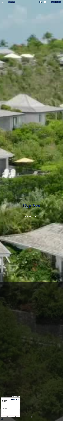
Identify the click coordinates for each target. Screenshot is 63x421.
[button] (49, 2)
